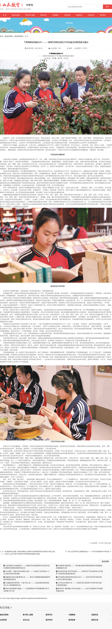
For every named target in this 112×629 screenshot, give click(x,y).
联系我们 (103, 15)
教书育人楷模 (30, 15)
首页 (1, 36)
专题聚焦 (55, 15)
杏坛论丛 (26, 620)
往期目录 (91, 15)
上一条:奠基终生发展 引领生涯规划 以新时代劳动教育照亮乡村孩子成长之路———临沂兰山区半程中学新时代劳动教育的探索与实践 (28, 553)
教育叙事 (72, 620)
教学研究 (49, 620)
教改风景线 (16, 15)
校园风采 (79, 15)
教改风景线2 (19, 36)
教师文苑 (94, 620)
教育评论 (43, 15)
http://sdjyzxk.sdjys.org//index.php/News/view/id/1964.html (27, 598)
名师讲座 (67, 15)
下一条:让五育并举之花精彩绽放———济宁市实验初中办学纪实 (88, 551)
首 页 (4, 15)
